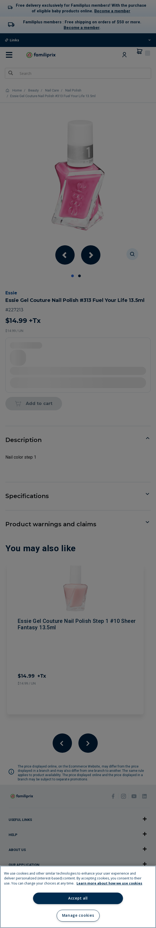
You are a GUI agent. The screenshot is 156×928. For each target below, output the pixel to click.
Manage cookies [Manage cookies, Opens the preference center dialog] (78, 915)
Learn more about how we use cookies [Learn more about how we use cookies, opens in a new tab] (109, 883)
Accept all (78, 898)
